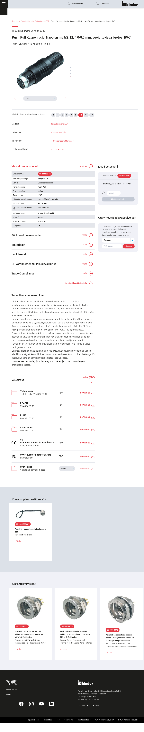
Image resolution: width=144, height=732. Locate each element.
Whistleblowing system (104, 729)
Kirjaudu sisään (33, 729)
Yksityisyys (68, 729)
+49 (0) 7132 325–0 (88, 706)
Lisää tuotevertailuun (59, 126)
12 (81, 117)
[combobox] (40, 98)
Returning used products (128, 729)
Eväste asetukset (84, 729)
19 (92, 117)
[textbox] (38, 98)
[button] (5, 5)
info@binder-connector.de (89, 714)
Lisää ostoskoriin (118, 203)
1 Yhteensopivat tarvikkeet (63, 143)
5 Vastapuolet (58, 151)
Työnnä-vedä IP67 (42, 24)
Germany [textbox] (108, 244)
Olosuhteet (48, 729)
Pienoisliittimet (27, 24)
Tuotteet (15, 24)
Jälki (58, 729)
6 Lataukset (59, 134)
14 (86, 117)
